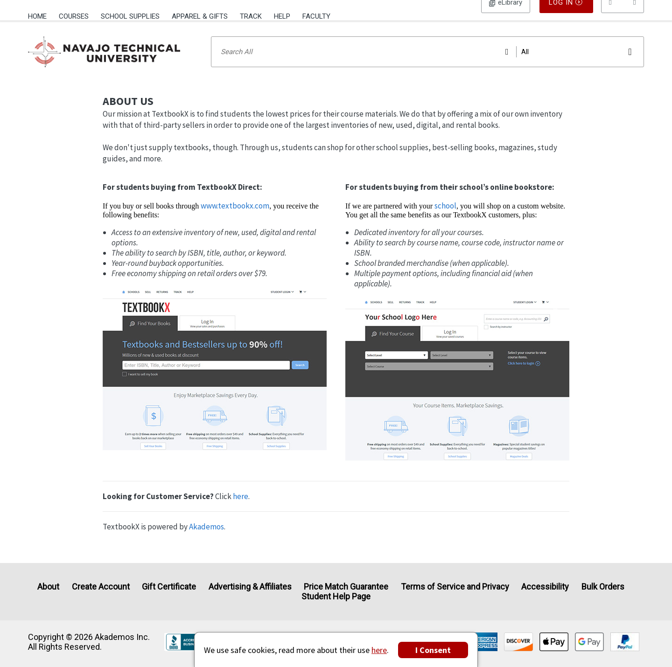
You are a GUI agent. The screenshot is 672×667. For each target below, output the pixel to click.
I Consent (433, 650)
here (240, 508)
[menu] (622, 16)
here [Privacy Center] (379, 650)
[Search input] (427, 64)
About (48, 586)
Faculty (316, 16)
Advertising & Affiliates (250, 586)
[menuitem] (40, 15)
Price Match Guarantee (346, 586)
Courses (74, 16)
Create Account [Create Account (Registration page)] (101, 586)
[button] (622, 16)
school (445, 218)
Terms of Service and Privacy (455, 586)
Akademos (206, 539)
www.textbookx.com (235, 218)
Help (282, 16)
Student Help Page (336, 597)
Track (251, 16)
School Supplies (130, 16)
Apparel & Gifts (200, 16)
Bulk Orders (602, 586)
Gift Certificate (169, 586)
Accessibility (545, 586)
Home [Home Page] (37, 16)
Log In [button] (505, 16)
